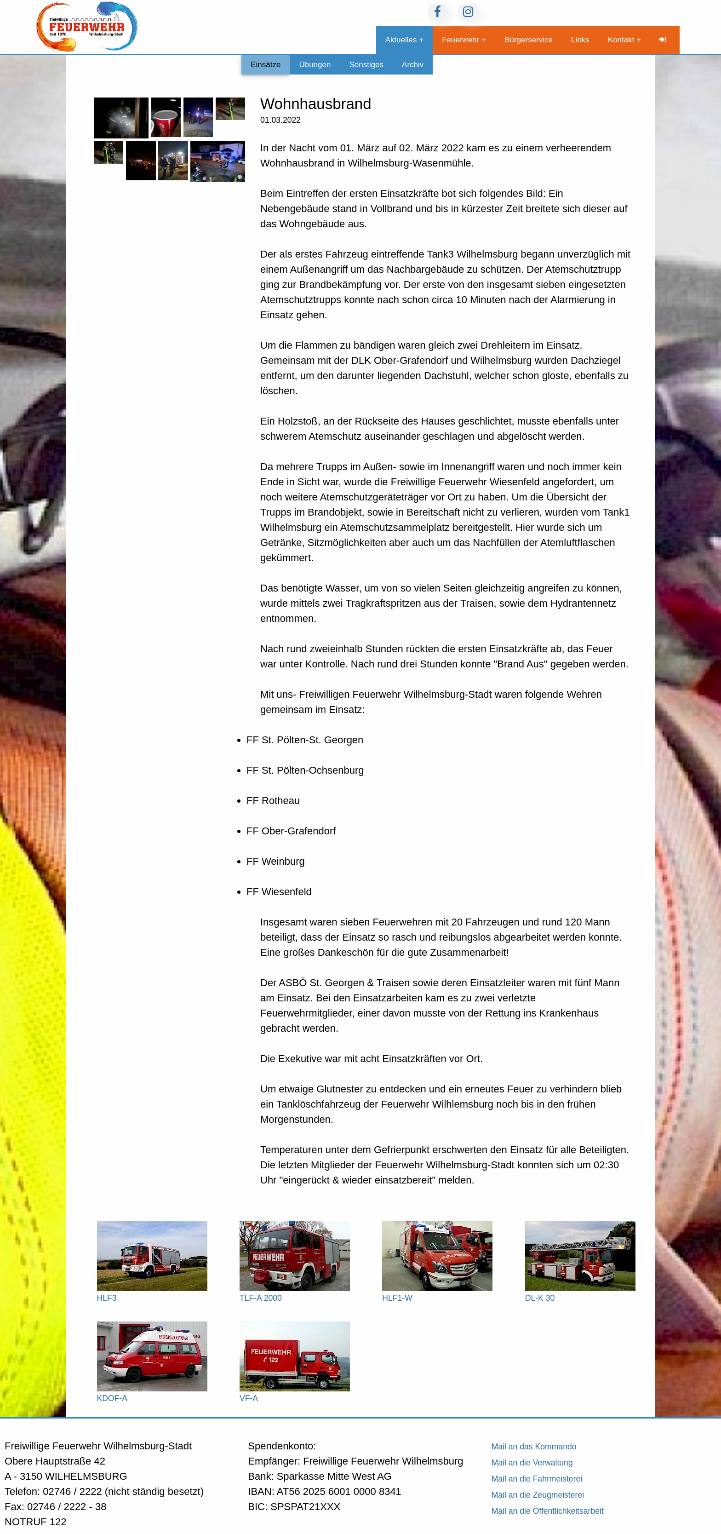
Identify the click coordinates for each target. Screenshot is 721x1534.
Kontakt (621, 39)
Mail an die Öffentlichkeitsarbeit (548, 1511)
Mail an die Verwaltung (532, 1462)
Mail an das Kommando (534, 1446)
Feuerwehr (460, 39)
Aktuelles (401, 39)
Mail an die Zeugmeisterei (538, 1495)
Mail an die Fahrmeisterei (537, 1478)
